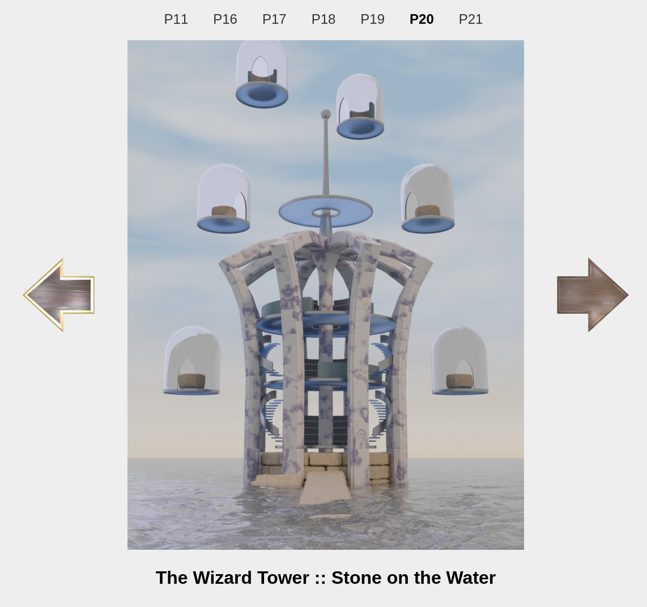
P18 (324, 19)
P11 (176, 19)
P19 (372, 19)
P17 (274, 19)
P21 (471, 19)
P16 (225, 19)
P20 (422, 19)
